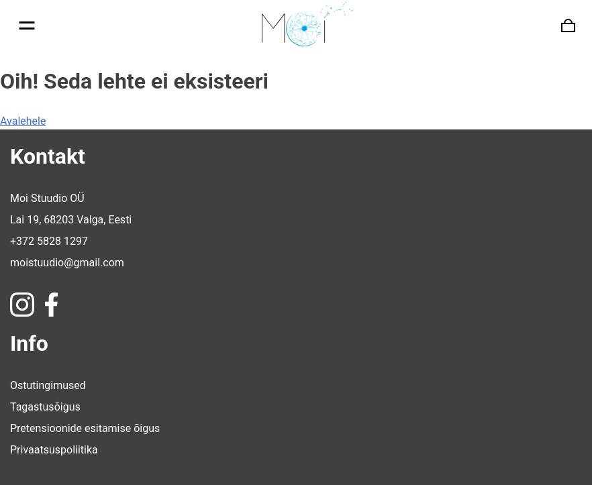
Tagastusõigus (45, 406)
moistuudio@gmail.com (67, 262)
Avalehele (23, 121)
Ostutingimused (48, 385)
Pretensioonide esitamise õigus (85, 428)
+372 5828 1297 (49, 241)
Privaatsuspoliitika (54, 449)
